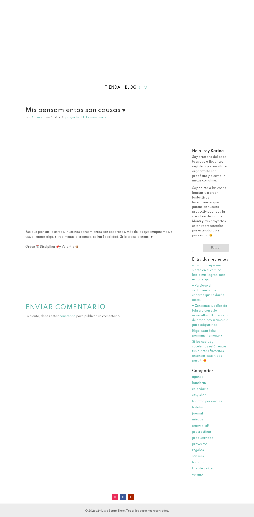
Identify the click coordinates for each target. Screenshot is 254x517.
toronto (198, 462)
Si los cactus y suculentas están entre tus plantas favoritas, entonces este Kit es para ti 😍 (209, 351)
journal (197, 413)
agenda (198, 377)
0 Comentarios (94, 117)
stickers (198, 456)
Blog (131, 88)
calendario (200, 389)
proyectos (73, 117)
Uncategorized (203, 468)
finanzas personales (207, 401)
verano (197, 474)
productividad (203, 438)
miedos (197, 419)
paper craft (200, 425)
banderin (199, 383)
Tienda (112, 88)
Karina (37, 117)
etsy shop (199, 395)
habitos (198, 407)
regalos (198, 450)
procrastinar (201, 432)
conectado (67, 316)
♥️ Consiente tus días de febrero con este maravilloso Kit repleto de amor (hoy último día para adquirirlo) (210, 315)
